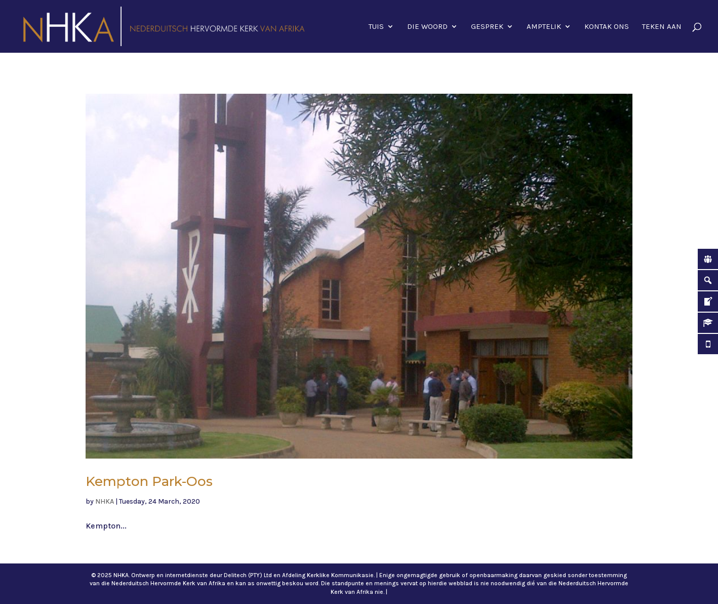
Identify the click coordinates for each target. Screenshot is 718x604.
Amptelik (544, 27)
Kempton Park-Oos (149, 481)
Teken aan (662, 27)
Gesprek (487, 27)
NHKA (104, 501)
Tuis (376, 27)
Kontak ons (606, 27)
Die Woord (427, 27)
